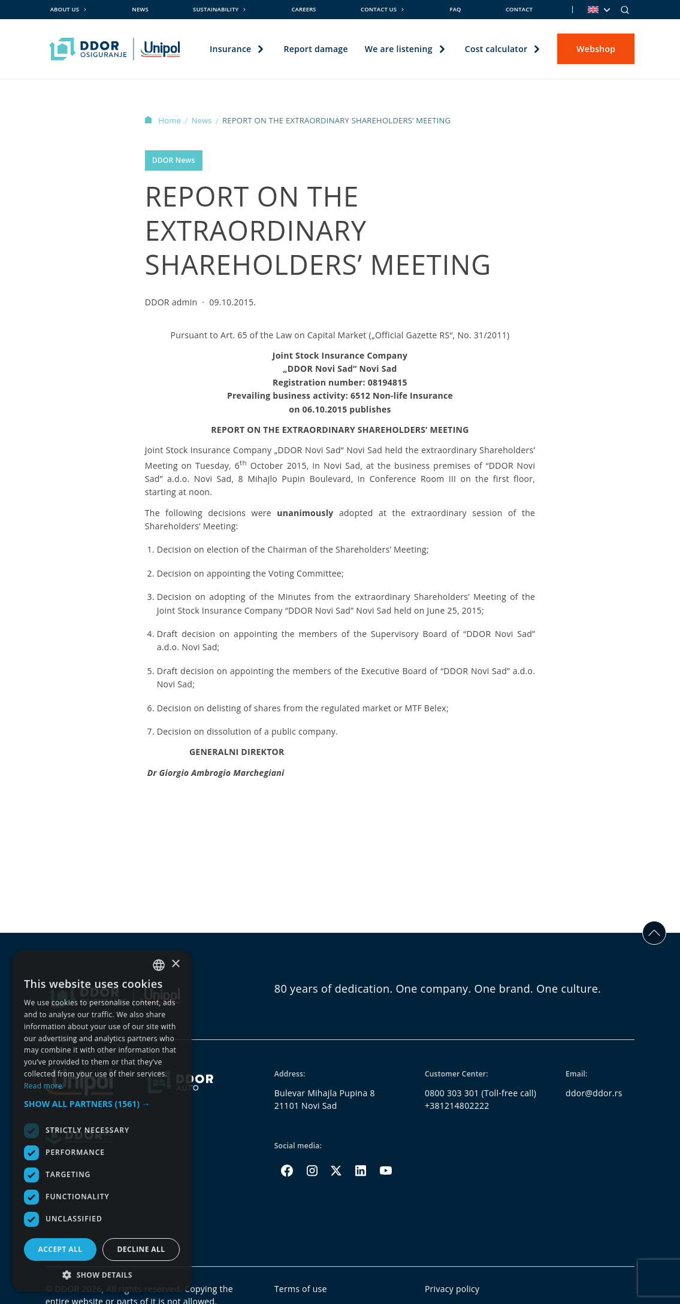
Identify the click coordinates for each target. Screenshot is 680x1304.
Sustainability (215, 9)
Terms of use (300, 1288)
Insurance (230, 48)
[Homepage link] (115, 49)
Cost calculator (496, 48)
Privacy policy (452, 1288)
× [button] (175, 964)
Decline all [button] (141, 1249)
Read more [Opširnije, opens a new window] (43, 1086)
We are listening (399, 48)
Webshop (595, 48)
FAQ (455, 9)
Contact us (379, 9)
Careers (303, 9)
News (140, 9)
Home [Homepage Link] (164, 120)
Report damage (316, 48)
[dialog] (102, 1121)
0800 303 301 (452, 1093)
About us (64, 9)
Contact (519, 9)
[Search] (625, 9)
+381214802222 (457, 1105)
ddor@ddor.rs (594, 1093)
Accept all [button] (60, 1249)
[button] (102, 1103)
